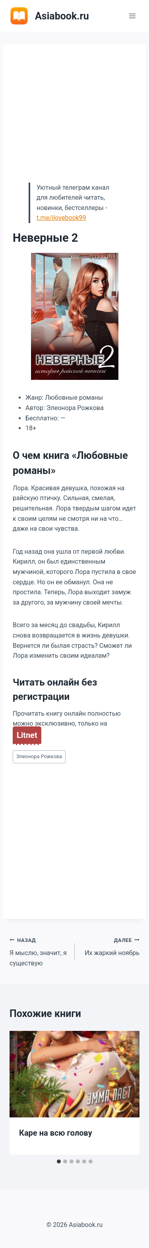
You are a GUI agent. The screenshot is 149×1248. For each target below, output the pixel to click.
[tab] (59, 1161)
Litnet (27, 735)
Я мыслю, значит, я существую (39, 951)
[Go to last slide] (24, 1093)
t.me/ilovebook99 (61, 217)
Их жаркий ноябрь (110, 946)
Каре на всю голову (55, 1133)
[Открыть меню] (132, 16)
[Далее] (125, 1093)
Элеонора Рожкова (39, 756)
